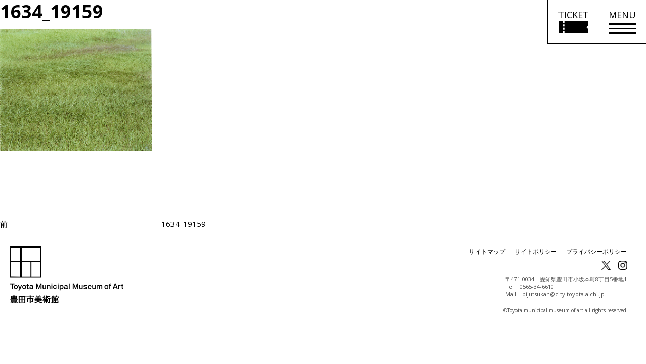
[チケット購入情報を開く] (572, 22)
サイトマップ (487, 251)
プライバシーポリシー (596, 251)
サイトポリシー (535, 251)
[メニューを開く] (622, 22)
